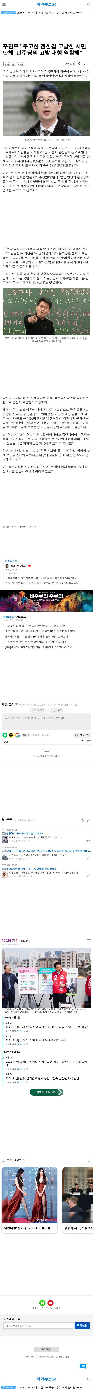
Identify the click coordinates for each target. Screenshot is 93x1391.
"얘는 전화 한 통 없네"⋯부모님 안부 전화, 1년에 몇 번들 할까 (35, 625)
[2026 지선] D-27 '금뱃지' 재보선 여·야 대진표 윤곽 (35, 1040)
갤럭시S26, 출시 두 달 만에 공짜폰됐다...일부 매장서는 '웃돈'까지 (37, 636)
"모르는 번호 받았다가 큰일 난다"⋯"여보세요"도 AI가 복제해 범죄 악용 (43, 583)
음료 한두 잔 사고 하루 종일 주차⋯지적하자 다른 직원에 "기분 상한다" (43, 578)
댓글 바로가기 (83, 1366)
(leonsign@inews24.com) (25, 527)
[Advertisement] (46, 29)
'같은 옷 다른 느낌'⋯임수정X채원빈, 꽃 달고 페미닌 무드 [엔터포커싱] (40, 631)
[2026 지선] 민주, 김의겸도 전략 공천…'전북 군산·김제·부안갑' (42, 1078)
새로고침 (27, 617)
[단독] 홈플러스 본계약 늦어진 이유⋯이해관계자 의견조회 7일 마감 (38, 647)
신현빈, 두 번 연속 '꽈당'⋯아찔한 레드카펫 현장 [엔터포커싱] (35, 641)
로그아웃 (25, 735)
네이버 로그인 (4, 735)
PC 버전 (46, 1349)
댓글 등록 (84, 735)
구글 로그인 (17, 735)
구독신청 (82, 1325)
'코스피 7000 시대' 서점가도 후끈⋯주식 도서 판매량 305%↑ (50, 12)
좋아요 (29, 566)
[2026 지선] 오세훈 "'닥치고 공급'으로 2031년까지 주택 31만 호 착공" (46, 1027)
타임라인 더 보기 (46, 1092)
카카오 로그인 (11, 735)
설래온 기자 (18, 566)
